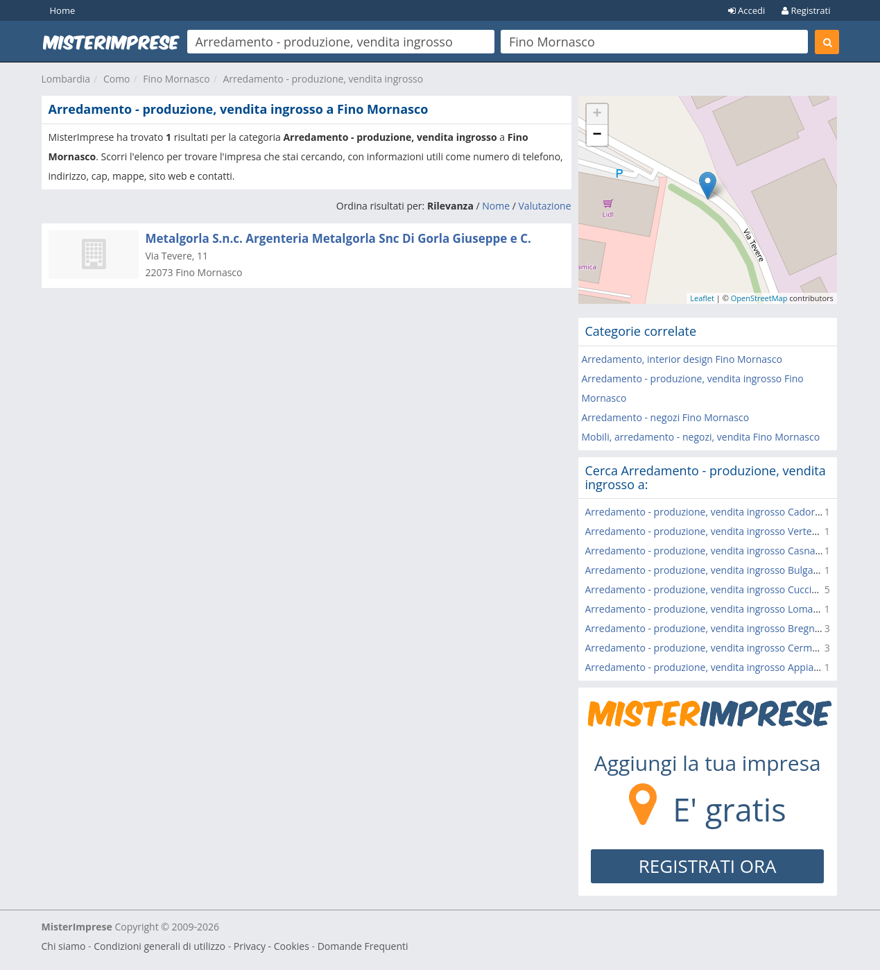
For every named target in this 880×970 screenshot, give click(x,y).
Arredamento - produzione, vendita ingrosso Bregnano (708, 628)
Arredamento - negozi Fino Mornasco (666, 417)
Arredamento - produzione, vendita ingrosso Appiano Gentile (723, 667)
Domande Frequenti (363, 946)
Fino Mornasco (176, 78)
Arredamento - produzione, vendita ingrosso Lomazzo (706, 608)
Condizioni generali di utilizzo (159, 946)
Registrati (806, 10)
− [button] (596, 135)
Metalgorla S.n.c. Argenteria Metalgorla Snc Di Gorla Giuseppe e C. (338, 238)
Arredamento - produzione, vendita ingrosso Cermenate (711, 647)
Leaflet (702, 298)
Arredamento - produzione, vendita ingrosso (323, 78)
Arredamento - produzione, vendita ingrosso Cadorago (708, 511)
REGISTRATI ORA (708, 865)
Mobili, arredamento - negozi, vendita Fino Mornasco (701, 436)
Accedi (747, 10)
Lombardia (66, 78)
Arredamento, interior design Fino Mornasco (682, 359)
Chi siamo (64, 946)
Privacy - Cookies (271, 946)
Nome (496, 205)
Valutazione (545, 205)
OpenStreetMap (759, 298)
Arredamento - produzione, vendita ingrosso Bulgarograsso (719, 570)
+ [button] (596, 114)
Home (63, 10)
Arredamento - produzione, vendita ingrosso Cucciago (707, 589)
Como (116, 78)
